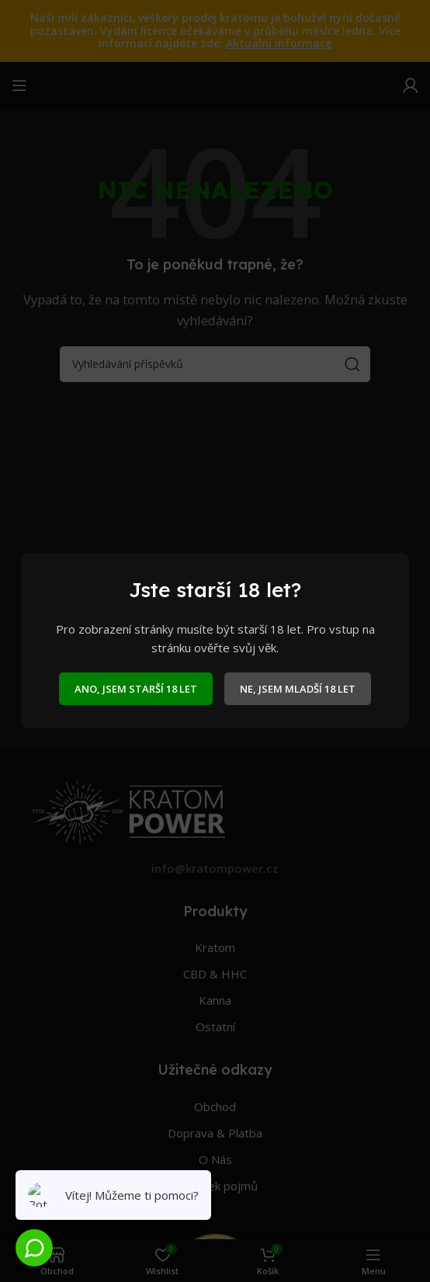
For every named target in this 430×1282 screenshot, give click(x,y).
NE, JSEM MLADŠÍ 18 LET (297, 689)
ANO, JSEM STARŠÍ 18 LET (136, 689)
